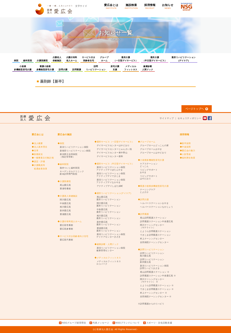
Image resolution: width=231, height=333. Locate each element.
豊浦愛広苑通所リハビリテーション (107, 229)
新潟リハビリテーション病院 (73, 147)
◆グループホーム (147, 142)
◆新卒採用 (185, 143)
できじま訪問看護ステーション (154, 235)
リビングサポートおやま (148, 171)
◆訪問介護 (143, 199)
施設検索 (131, 6)
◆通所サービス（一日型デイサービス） (114, 142)
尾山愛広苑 (64, 185)
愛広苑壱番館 (65, 225)
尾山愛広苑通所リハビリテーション (107, 198)
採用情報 (150, 6)
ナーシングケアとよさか (147, 190)
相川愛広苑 (64, 207)
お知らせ (167, 6)
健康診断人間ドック (147, 68)
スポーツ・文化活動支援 (159, 322)
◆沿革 (35, 150)
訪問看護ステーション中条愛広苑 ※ (157, 276)
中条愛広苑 (64, 203)
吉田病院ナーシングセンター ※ (155, 296)
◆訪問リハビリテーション (151, 249)
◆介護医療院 (64, 181)
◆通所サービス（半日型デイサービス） (114, 164)
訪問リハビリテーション (96, 68)
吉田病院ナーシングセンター (153, 242)
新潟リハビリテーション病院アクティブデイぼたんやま (109, 168)
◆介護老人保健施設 (67, 196)
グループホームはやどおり (152, 153)
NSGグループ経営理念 (74, 322)
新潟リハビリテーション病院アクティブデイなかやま (109, 181)
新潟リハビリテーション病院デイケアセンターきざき (109, 235)
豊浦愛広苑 (64, 214)
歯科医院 (27, 60)
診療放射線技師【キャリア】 (53, 91)
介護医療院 (42, 60)
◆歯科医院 (63, 164)
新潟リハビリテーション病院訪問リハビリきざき (153, 267)
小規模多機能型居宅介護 (23, 68)
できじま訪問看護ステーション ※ (156, 289)
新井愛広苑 (64, 210)
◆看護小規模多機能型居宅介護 (153, 186)
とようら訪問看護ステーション (154, 231)
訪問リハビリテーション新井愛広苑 (151, 260)
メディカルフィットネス (130, 68)
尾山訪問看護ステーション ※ (153, 272)
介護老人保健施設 (57, 59)
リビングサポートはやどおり (148, 177)
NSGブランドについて (128, 322)
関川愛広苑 (64, 200)
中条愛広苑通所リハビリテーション (107, 210)
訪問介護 (63, 69)
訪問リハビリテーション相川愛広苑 (151, 254)
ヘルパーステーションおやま (153, 203)
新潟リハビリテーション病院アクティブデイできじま (109, 174)
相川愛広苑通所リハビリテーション (107, 217)
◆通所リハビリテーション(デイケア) (112, 193)
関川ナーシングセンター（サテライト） (151, 226)
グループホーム (104, 59)
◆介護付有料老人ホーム (70, 221)
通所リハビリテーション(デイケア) (183, 59)
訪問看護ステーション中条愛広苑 (155, 221)
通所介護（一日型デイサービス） (126, 59)
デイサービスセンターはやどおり (112, 145)
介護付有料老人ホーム (71, 59)
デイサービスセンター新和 (108, 156)
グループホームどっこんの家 (153, 145)
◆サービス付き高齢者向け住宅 (73, 236)
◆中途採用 (185, 147)
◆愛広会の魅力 (187, 150)
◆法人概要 (37, 143)
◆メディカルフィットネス (107, 258)
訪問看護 (76, 69)
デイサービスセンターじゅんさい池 (113, 149)
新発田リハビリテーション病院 (74, 151)
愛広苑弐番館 (65, 240)
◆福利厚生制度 (187, 158)
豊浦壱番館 (64, 189)
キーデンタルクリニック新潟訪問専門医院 (71, 172)
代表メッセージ (101, 322)
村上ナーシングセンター (151, 239)
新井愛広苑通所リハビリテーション (107, 223)
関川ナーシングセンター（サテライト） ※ (151, 280)
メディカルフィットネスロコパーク (107, 262)
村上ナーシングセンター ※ (152, 293)
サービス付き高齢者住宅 (88, 59)
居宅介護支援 (115, 68)
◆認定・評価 (38, 161)
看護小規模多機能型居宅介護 (45, 68)
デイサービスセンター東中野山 (111, 153)
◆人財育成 (185, 154)
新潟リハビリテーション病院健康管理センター (109, 249)
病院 (16, 60)
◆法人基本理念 (39, 147)
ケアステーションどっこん (148, 165)
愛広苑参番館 (65, 229)
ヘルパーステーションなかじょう (155, 207)
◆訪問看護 (143, 214)
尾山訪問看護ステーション (152, 218)
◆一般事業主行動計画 (43, 158)
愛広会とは (111, 6)
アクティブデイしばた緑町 (108, 186)
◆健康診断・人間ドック (106, 244)
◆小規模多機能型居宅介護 (151, 160)
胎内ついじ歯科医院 (69, 168)
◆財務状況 (37, 154)
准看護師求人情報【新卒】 (178, 91)
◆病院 (61, 143)
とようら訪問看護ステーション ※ (156, 285)
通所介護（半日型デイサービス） (155, 59)
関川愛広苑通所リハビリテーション (107, 204)
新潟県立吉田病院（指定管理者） (67, 155)
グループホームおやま (150, 149)
